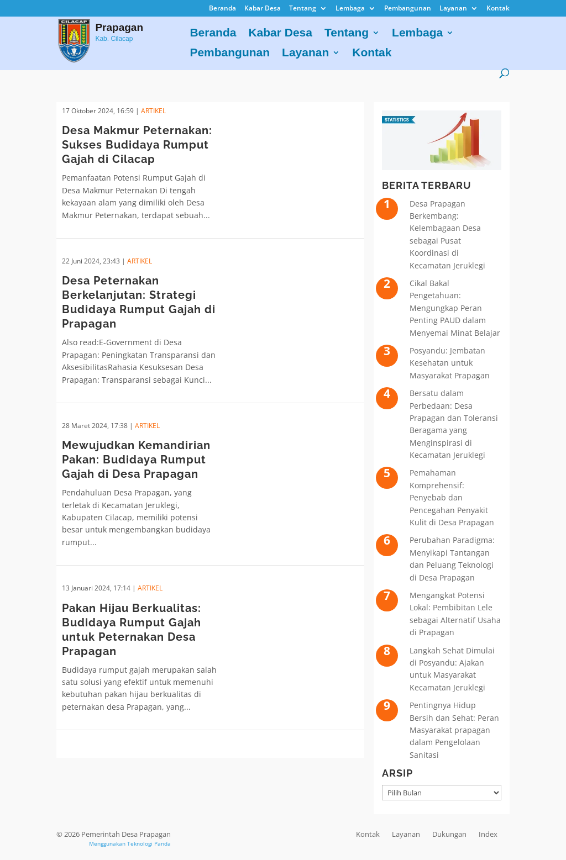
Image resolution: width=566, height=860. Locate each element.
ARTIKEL (153, 110)
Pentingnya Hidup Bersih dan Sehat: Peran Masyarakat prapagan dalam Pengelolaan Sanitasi (454, 730)
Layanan (453, 9)
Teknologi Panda (149, 843)
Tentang (302, 9)
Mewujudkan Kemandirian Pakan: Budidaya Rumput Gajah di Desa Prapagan (136, 460)
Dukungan (449, 834)
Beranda (222, 9)
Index (488, 834)
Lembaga (350, 9)
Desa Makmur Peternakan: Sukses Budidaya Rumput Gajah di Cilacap (137, 145)
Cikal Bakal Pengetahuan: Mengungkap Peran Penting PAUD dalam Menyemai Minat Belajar (455, 308)
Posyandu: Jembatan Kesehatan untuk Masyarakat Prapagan (450, 363)
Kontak (498, 9)
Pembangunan (407, 9)
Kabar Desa (262, 9)
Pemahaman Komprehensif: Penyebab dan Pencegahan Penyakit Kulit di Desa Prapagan (452, 497)
